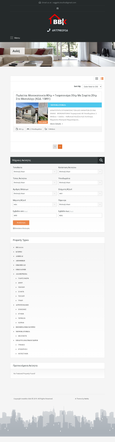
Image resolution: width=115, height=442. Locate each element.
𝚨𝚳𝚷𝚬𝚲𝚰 (19, 256)
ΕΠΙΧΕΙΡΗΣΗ (22, 349)
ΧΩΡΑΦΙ (21, 323)
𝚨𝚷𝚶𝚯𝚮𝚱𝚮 (20, 261)
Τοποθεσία (17, 167)
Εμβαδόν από (20, 211)
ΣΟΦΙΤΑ (21, 292)
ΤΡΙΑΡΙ (20, 300)
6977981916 (60, 30)
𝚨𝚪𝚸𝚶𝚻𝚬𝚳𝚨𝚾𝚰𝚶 (22, 305)
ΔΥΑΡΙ (20, 283)
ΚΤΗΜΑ (21, 314)
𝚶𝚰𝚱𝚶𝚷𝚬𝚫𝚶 (21, 265)
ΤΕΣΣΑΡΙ (21, 296)
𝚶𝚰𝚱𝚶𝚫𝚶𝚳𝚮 (21, 269)
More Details (56, 124)
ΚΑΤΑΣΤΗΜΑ (23, 354)
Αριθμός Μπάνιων (20, 189)
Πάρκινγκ (62, 200)
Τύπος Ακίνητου (20, 178)
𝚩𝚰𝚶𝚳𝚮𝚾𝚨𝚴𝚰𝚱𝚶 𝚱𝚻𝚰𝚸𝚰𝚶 (25, 327)
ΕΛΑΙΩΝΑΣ (22, 309)
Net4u (86, 399)
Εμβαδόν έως (65, 211)
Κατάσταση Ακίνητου (67, 167)
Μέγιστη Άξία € (19, 200)
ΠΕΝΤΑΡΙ (21, 287)
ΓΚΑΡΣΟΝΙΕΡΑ (23, 278)
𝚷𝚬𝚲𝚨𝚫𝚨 (19, 247)
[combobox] (35, 171)
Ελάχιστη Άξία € (65, 189)
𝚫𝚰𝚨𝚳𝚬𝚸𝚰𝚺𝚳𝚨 (21, 274)
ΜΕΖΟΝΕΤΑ (22, 336)
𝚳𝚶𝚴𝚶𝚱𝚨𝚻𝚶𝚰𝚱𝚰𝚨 (23, 331)
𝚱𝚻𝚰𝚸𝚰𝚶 (19, 252)
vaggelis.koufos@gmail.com (64, 2)
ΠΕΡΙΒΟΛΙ (21, 318)
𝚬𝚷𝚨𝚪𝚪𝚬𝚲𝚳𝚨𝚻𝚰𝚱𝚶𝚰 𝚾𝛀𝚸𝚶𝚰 (27, 340)
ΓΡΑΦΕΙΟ (21, 345)
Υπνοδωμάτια (64, 178)
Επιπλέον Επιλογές (21, 228)
